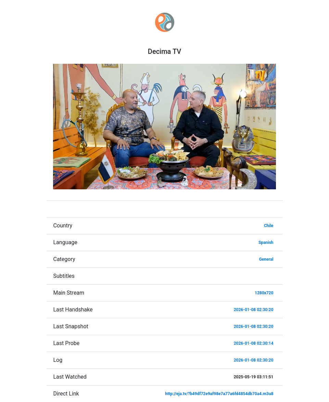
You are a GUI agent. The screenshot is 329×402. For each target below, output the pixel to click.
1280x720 (264, 293)
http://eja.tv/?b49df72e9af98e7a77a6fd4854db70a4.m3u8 (219, 393)
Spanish (265, 242)
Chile (268, 225)
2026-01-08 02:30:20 (254, 309)
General (266, 259)
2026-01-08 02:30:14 (254, 343)
